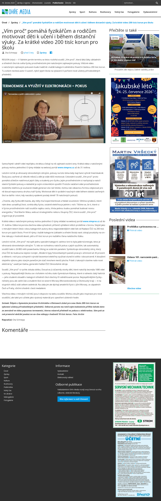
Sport (82, 12)
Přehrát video (134, 230)
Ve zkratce (8, 393)
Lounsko (47, 3)
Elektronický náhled (65, 377)
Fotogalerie (133, 12)
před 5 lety (29, 52)
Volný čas (119, 12)
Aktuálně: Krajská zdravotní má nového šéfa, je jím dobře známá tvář (134, 59)
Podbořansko (58, 3)
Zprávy (72, 12)
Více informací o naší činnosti (74, 399)
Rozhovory (105, 12)
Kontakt (60, 374)
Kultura (92, 12)
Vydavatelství (150, 12)
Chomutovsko (37, 3)
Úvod (4, 22)
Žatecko (68, 3)
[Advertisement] (53, 152)
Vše (74, 3)
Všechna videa (134, 288)
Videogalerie (9, 397)
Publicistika (8, 387)
